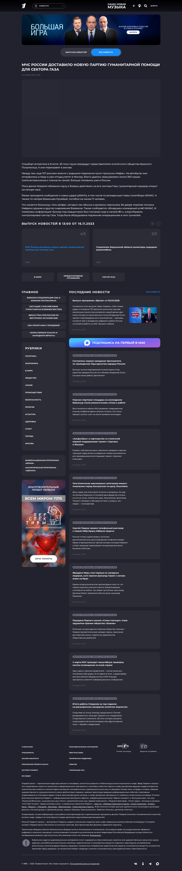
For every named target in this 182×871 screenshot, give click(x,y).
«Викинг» (32, 807)
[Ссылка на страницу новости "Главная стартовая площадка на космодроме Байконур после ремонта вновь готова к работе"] (115, 407)
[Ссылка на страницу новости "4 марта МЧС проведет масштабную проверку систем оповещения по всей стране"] (115, 671)
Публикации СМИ (76, 770)
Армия (28, 385)
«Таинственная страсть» (83, 807)
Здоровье (30, 422)
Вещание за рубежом (148, 748)
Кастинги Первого (30, 770)
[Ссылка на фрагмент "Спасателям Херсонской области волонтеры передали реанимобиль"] (126, 248)
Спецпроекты (28, 753)
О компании (27, 747)
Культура (30, 414)
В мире (37, 277)
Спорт (28, 429)
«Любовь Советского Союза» (116, 804)
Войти (154, 6)
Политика (30, 356)
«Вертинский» (64, 807)
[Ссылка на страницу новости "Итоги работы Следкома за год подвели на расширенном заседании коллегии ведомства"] (115, 714)
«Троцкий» (42, 807)
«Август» (98, 804)
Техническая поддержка (80, 758)
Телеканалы (95, 835)
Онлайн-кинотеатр (30, 758)
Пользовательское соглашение (83, 747)
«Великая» (52, 807)
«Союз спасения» (138, 804)
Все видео (26, 776)
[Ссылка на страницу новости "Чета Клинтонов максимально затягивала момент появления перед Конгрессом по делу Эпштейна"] (115, 494)
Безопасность (33, 400)
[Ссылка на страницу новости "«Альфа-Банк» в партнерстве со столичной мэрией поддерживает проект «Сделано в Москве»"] (115, 449)
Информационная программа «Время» (42, 461)
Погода (29, 436)
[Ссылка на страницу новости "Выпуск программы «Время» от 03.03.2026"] (115, 315)
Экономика (31, 363)
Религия (29, 407)
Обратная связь (76, 753)
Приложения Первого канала (35, 764)
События (73, 764)
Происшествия (33, 392)
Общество (30, 378)
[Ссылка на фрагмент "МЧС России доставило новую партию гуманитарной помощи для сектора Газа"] (55, 248)
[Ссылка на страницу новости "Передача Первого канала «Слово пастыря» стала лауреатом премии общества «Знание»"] (115, 629)
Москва (29, 443)
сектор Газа (108, 277)
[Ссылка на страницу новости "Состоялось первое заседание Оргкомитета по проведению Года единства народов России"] (115, 368)
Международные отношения (73, 277)
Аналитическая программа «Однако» (40, 469)
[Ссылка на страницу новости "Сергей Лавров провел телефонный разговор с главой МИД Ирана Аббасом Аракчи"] (115, 539)
